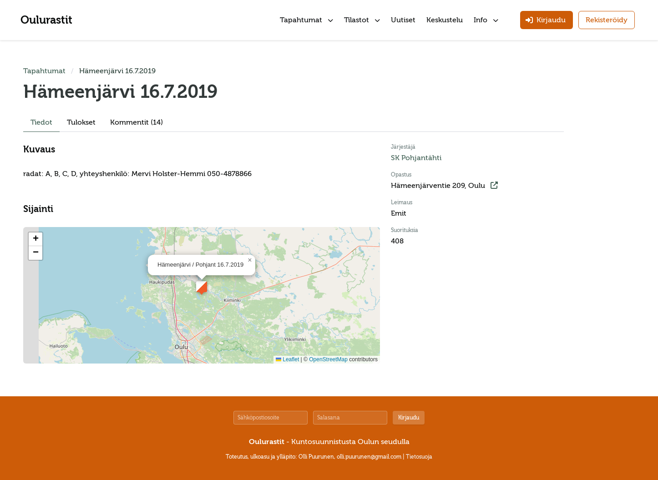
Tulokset (81, 122)
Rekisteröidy (607, 20)
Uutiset (403, 20)
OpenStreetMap (328, 359)
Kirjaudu (408, 417)
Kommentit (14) (136, 122)
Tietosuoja (419, 457)
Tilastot (362, 20)
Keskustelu (444, 20)
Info (486, 20)
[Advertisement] (607, 202)
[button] (201, 286)
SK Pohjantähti (416, 158)
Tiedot (41, 122)
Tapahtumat (306, 20)
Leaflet (287, 359)
